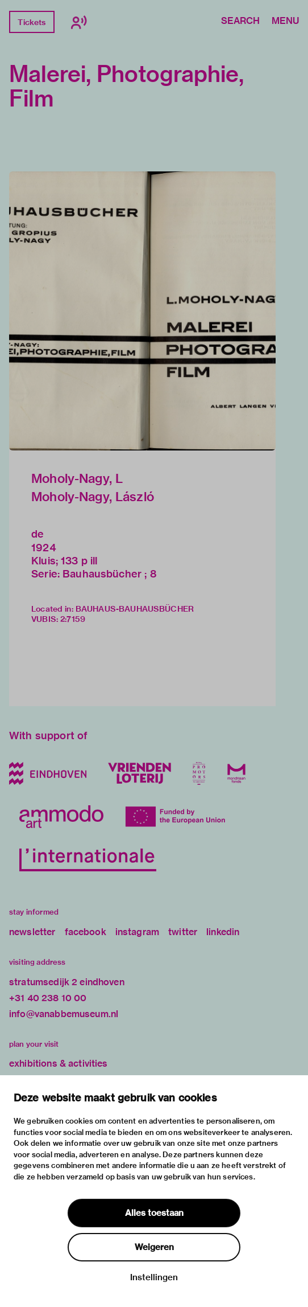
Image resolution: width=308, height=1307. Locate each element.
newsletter (32, 932)
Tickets (31, 22)
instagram (137, 932)
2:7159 (72, 619)
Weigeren (154, 1247)
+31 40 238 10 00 (47, 998)
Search (240, 22)
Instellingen (154, 1277)
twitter (182, 932)
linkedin (222, 932)
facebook (85, 932)
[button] (142, 310)
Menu (285, 22)
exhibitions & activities (58, 1064)
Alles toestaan (154, 1213)
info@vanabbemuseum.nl (63, 1014)
